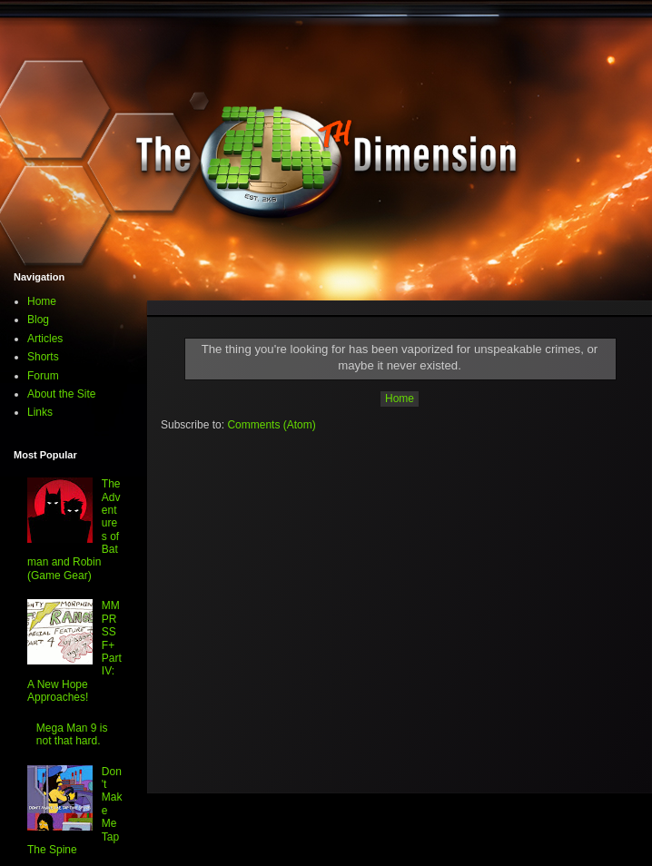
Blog (38, 319)
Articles (45, 338)
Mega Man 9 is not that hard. (72, 734)
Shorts (43, 356)
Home (399, 398)
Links (40, 412)
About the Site (61, 394)
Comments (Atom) (271, 424)
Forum (43, 375)
